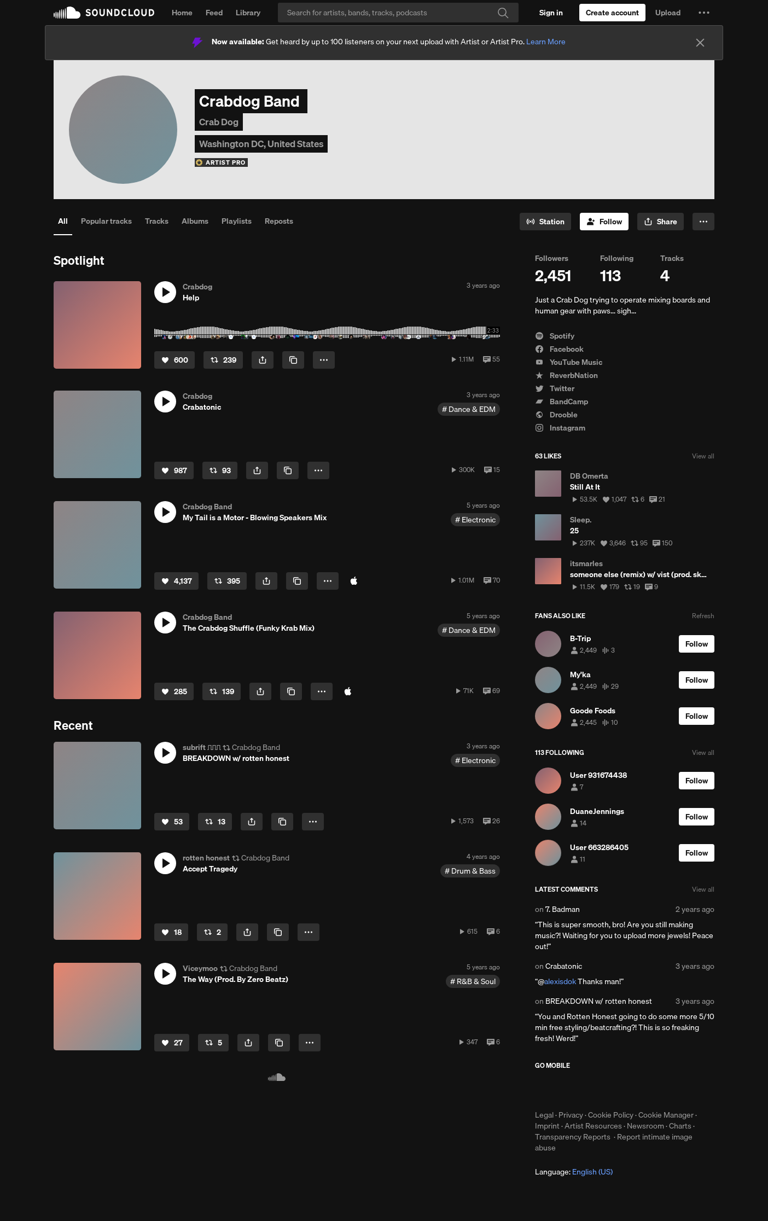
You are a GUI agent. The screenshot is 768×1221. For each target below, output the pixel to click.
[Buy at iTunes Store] (354, 581)
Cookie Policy (610, 1115)
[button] (704, 12)
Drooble (556, 415)
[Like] (174, 360)
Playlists (237, 221)
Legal (544, 1115)
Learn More (546, 42)
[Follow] (604, 221)
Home (182, 13)
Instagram (560, 428)
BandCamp (561, 402)
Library (248, 13)
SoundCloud (104, 13)
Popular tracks (106, 221)
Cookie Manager (666, 1115)
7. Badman (562, 909)
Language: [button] (574, 1172)
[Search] (398, 12)
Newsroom (645, 1126)
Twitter (554, 388)
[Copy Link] (293, 360)
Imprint (547, 1126)
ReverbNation (566, 375)
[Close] (700, 43)
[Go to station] (545, 221)
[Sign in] (551, 12)
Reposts (279, 221)
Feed (214, 13)
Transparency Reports (572, 1137)
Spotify (554, 336)
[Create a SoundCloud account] (612, 12)
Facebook (559, 349)
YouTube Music (568, 362)
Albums (195, 221)
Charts (680, 1126)
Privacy (570, 1115)
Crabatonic (563, 966)
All (63, 221)
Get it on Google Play (642, 1090)
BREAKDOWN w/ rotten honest (598, 1001)
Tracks (156, 221)
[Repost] (223, 360)
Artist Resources (593, 1126)
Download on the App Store (568, 1090)
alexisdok (560, 981)
